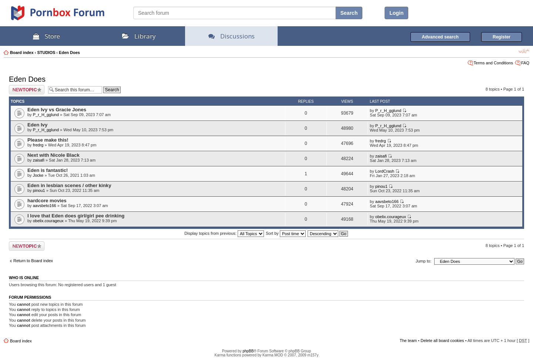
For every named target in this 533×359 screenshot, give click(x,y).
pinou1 (39, 190)
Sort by (286, 233)
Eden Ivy (37, 125)
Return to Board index (33, 260)
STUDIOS (46, 52)
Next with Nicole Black (53, 155)
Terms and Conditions (493, 63)
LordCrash (384, 171)
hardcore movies (47, 200)
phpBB (248, 351)
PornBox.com (67, 15)
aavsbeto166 (44, 205)
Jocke (38, 175)
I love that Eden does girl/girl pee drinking (75, 216)
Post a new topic (26, 89)
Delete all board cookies (442, 340)
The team (408, 340)
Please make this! (47, 140)
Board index (22, 52)
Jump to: (423, 261)
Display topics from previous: (224, 233)
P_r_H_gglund (46, 114)
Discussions (231, 36)
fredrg (38, 145)
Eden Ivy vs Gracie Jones (56, 109)
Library (139, 36)
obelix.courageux (48, 221)
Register (501, 37)
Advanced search (440, 37)
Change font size (524, 51)
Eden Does (69, 52)
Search (349, 13)
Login (396, 13)
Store (46, 36)
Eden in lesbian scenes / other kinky (69, 185)
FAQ (525, 63)
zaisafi (38, 160)
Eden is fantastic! (47, 170)
